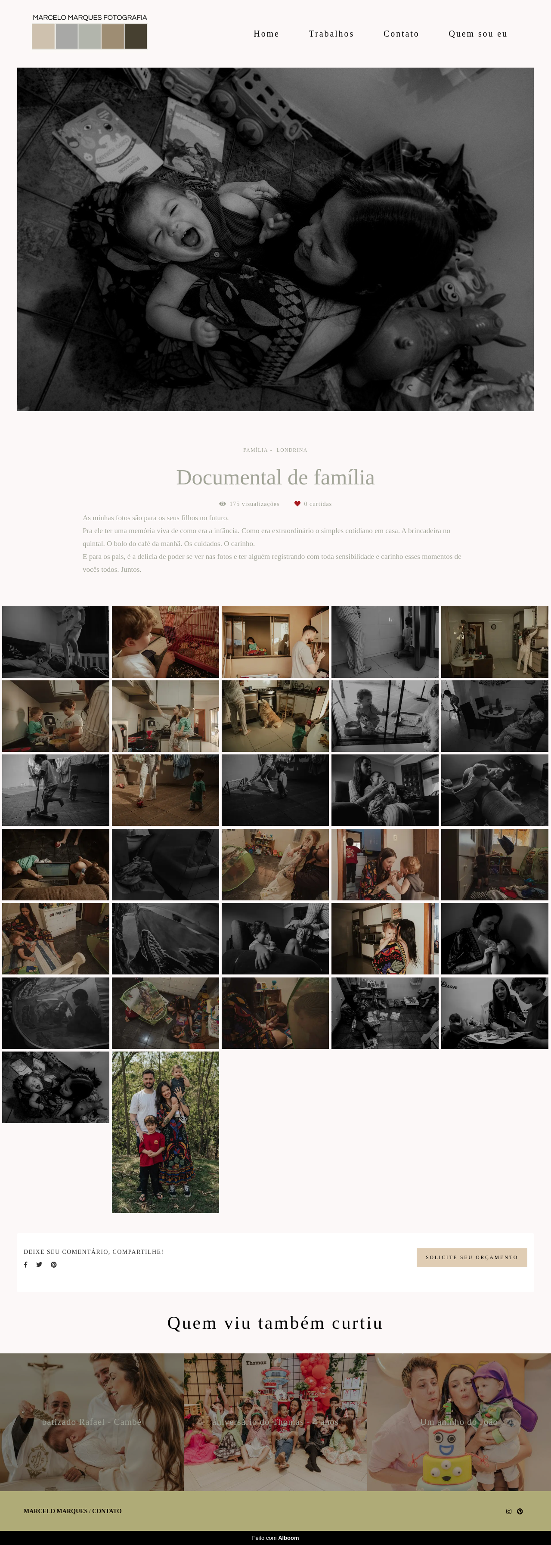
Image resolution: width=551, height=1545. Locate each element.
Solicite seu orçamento (472, 1257)
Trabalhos (331, 33)
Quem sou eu (478, 33)
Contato (402, 33)
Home (266, 33)
